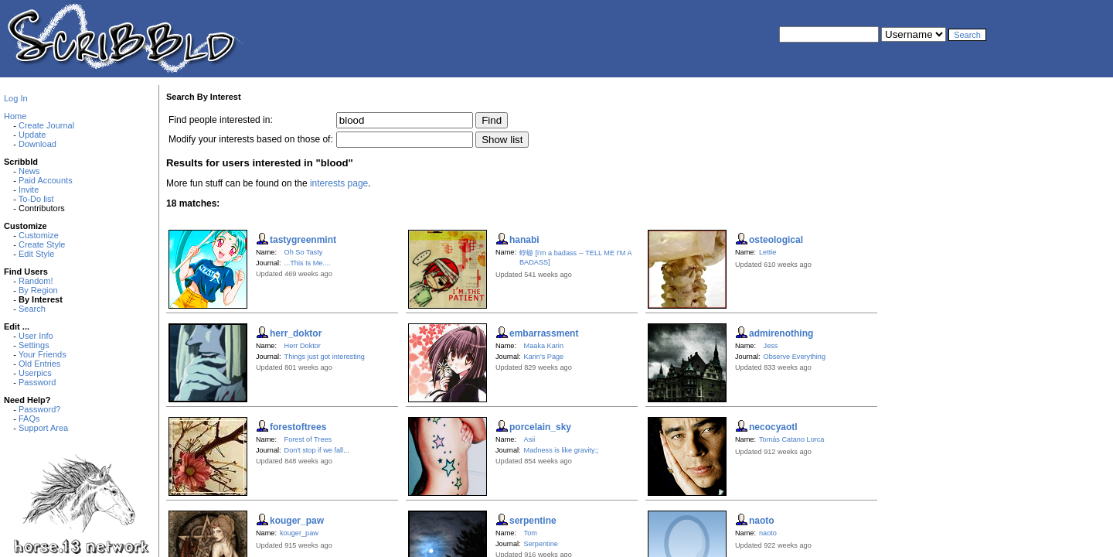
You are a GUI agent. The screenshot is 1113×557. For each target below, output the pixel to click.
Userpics (35, 373)
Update (32, 134)
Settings (34, 345)
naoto (768, 533)
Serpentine (541, 544)
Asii (530, 439)
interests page (339, 183)
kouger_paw (299, 533)
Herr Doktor (302, 346)
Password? (39, 409)
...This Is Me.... (307, 263)
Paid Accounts (46, 180)
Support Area (43, 427)
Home (15, 116)
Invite (29, 189)
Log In (16, 98)
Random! (36, 280)
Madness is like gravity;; (561, 450)
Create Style (42, 244)
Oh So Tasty (303, 252)
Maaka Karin (543, 346)
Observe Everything (794, 357)
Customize (39, 235)
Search (32, 308)
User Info (36, 335)
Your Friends (42, 354)
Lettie (767, 252)
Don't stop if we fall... (316, 450)
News (29, 171)
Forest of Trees (308, 439)
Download (37, 144)
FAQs (29, 418)
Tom (530, 533)
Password (37, 382)
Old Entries (39, 363)
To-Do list (36, 198)
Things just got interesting (324, 357)
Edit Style (36, 253)
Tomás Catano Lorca (792, 439)
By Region (38, 290)
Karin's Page (544, 357)
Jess (771, 346)
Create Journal (46, 125)
